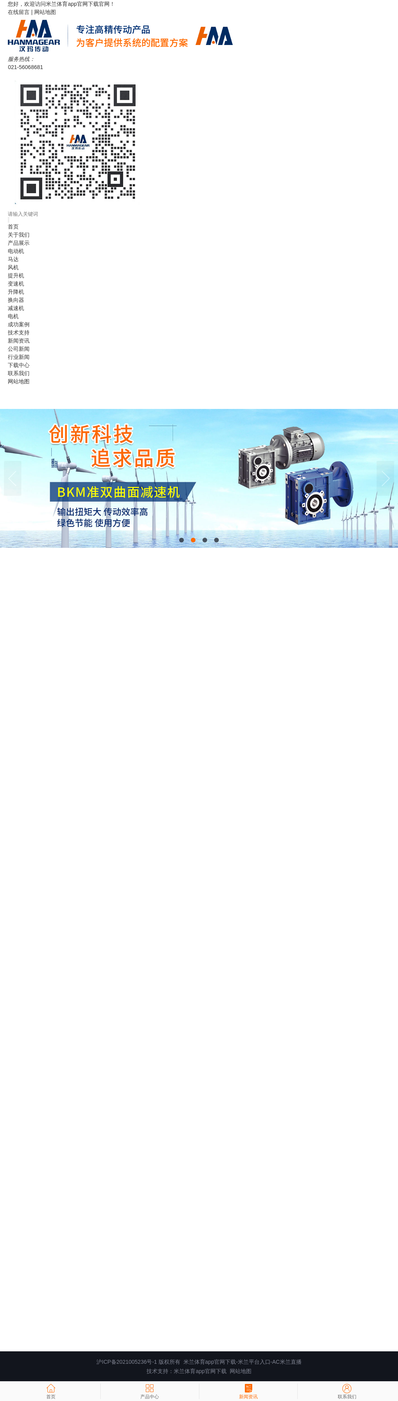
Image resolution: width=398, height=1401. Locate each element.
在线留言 (19, 12)
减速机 (16, 308)
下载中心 (19, 365)
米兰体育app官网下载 (72, 4)
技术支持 (19, 332)
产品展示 (19, 243)
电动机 (16, 251)
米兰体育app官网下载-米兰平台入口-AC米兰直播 (242, 1362)
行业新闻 (19, 357)
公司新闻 (19, 349)
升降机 (16, 292)
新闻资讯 (19, 341)
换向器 (16, 300)
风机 (13, 267)
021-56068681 (25, 67)
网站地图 (45, 12)
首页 (13, 226)
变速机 (16, 284)
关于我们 (19, 235)
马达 (13, 259)
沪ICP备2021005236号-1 (126, 1362)
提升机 (16, 275)
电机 (13, 316)
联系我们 (19, 373)
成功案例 (19, 324)
